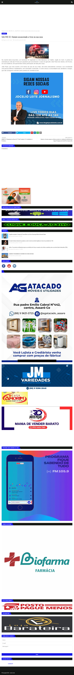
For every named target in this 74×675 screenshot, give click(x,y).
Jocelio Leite (12, 672)
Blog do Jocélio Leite (7, 40)
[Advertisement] (37, 16)
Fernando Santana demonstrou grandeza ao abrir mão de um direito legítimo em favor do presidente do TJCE (31, 241)
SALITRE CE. (11, 31)
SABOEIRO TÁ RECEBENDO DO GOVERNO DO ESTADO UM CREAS (21, 254)
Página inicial (5, 31)
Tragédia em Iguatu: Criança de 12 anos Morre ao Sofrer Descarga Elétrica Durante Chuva (27, 234)
